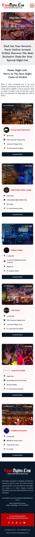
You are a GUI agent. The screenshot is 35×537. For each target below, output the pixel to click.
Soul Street (15, 310)
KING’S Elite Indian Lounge (21, 190)
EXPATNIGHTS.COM (25, 530)
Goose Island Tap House (20, 130)
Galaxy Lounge (16, 250)
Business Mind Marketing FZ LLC (20, 533)
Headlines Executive (19, 431)
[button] (32, 6)
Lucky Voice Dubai (18, 371)
